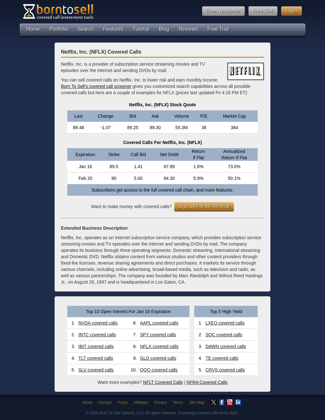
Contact (105, 402)
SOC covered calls (223, 334)
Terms (178, 402)
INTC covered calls (97, 334)
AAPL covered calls (159, 322)
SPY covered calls (158, 334)
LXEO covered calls (224, 322)
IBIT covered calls (96, 346)
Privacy (160, 402)
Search (85, 29)
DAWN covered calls (225, 346)
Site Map (196, 402)
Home (33, 29)
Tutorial (141, 29)
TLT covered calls (95, 358)
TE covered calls (221, 358)
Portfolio (59, 29)
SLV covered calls (96, 369)
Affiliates (141, 402)
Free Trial (218, 29)
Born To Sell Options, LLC (121, 413)
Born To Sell (57, 11)
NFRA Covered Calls (207, 382)
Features (113, 29)
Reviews (188, 29)
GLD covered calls (158, 358)
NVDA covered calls (98, 322)
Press (123, 402)
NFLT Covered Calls (163, 382)
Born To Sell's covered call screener (96, 86)
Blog (164, 29)
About (87, 402)
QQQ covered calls (158, 369)
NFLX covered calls (159, 346)
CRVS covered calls (225, 369)
